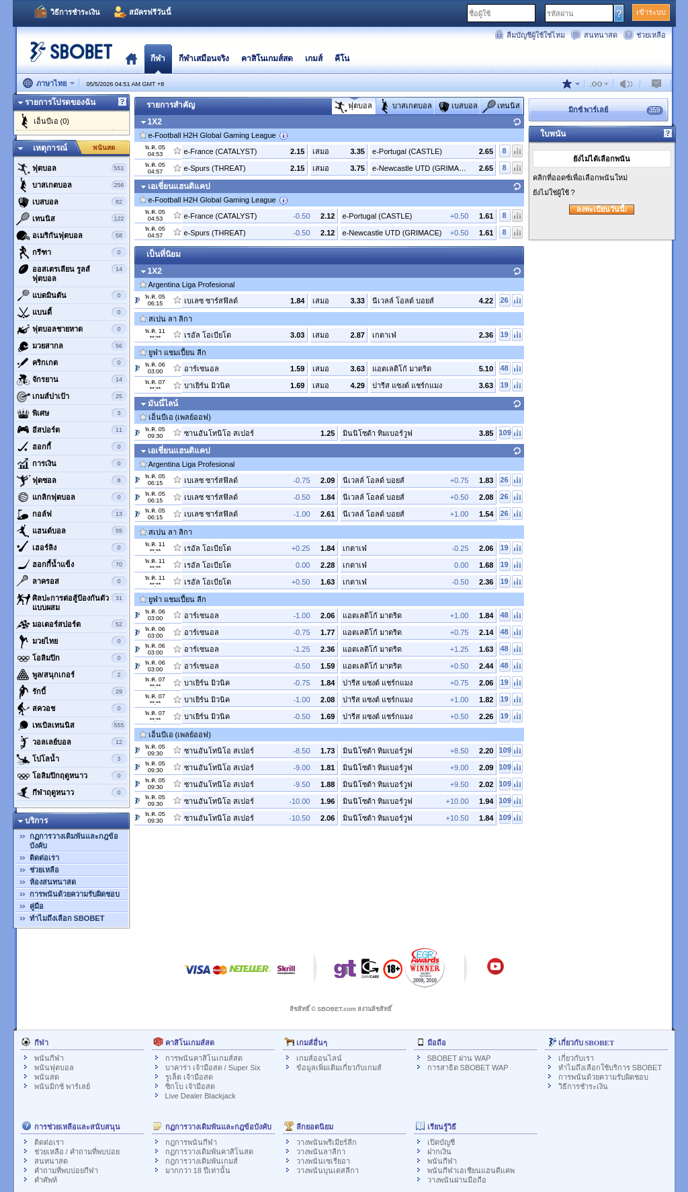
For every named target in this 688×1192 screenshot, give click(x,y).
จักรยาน (71, 379)
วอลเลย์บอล (71, 742)
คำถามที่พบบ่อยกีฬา (66, 1170)
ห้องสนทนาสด (53, 882)
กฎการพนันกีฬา (191, 1142)
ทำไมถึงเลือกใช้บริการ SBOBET (610, 1068)
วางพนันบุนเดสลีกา (327, 1170)
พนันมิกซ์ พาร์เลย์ (62, 1086)
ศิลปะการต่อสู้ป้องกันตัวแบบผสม (71, 601)
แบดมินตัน (71, 295)
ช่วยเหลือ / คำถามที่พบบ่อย (77, 1152)
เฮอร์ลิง (71, 547)
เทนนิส (71, 218)
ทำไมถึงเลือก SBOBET (67, 918)
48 (504, 368)
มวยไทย (71, 641)
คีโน (342, 58)
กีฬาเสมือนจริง (204, 58)
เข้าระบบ (651, 12)
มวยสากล (71, 345)
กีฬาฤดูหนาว (71, 792)
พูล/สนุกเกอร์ (71, 674)
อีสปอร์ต (71, 429)
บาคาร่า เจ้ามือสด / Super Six (213, 1068)
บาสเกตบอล (71, 185)
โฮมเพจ (131, 58)
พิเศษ (71, 413)
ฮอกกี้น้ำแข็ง (71, 564)
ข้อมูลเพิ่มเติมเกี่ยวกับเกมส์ (339, 1068)
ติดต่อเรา (44, 858)
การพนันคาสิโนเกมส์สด (204, 1058)
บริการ (36, 820)
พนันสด (104, 147)
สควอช (71, 708)
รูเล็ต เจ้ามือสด (189, 1077)
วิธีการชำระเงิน (75, 12)
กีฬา (157, 58)
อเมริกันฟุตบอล (71, 235)
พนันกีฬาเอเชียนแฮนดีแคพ (471, 1170)
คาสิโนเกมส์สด (267, 58)
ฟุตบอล (71, 168)
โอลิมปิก (71, 657)
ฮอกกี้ (71, 446)
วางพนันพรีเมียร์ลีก (326, 1142)
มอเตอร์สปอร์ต (71, 624)
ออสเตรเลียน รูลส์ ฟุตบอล (71, 272)
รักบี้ (71, 691)
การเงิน (71, 463)
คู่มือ (37, 906)
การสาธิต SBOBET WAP (468, 1068)
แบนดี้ (71, 312)
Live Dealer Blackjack (200, 1096)
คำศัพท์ (45, 1180)
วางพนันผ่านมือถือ (456, 1180)
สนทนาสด (600, 35)
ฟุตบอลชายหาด (71, 329)
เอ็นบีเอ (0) (52, 121)
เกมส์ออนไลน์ (319, 1058)
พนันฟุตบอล (54, 1068)
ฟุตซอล (71, 480)
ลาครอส (71, 581)
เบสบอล (71, 201)
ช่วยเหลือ (651, 35)
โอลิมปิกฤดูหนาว (71, 775)
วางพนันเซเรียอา (323, 1161)
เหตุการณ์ (50, 148)
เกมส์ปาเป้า (71, 396)
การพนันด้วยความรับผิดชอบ (75, 894)
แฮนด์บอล (71, 530)
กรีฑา (71, 252)
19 (504, 334)
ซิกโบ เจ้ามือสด (190, 1086)
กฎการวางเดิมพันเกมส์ (201, 1161)
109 (505, 433)
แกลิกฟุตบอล (71, 497)
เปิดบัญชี (441, 1142)
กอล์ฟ (71, 514)
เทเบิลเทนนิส (71, 725)
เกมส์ (313, 58)
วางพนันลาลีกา (320, 1152)
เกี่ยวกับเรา (576, 1058)
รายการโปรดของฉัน (60, 102)
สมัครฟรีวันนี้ (150, 12)
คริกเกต (71, 362)
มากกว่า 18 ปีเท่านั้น (197, 1170)
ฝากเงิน (439, 1152)
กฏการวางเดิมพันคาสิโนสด (209, 1152)
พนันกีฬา (49, 1058)
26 (504, 300)
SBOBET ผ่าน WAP (459, 1058)
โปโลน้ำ (71, 758)
